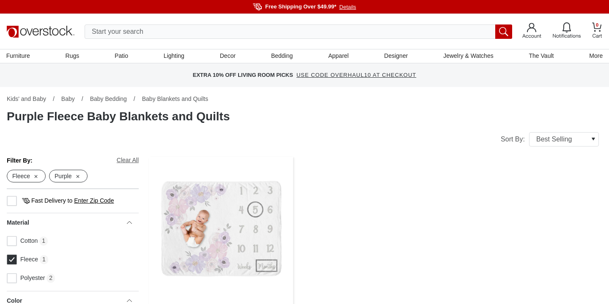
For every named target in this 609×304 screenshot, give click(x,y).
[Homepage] (40, 32)
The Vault (541, 56)
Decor (228, 56)
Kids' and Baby (26, 99)
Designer (396, 56)
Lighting (174, 56)
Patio (122, 56)
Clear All (128, 160)
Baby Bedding (108, 99)
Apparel (338, 56)
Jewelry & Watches (468, 56)
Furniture (18, 56)
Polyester (26, 279)
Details (347, 7)
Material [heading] (69, 223)
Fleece (22, 260)
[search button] (503, 31)
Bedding (282, 56)
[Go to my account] (531, 32)
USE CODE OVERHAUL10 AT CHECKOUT (356, 76)
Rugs (73, 56)
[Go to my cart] (597, 31)
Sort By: (550, 140)
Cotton (22, 242)
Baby (68, 99)
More (595, 56)
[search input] (298, 31)
